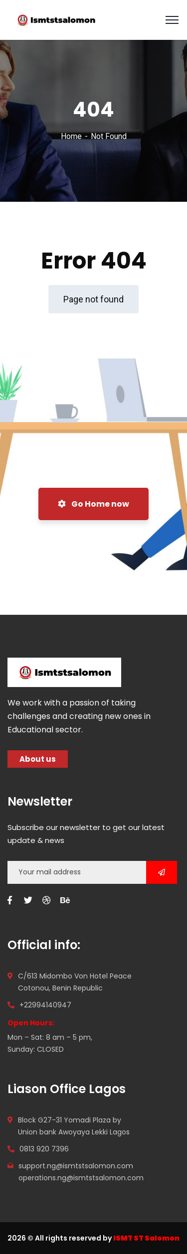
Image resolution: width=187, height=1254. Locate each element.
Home (71, 136)
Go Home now (93, 504)
